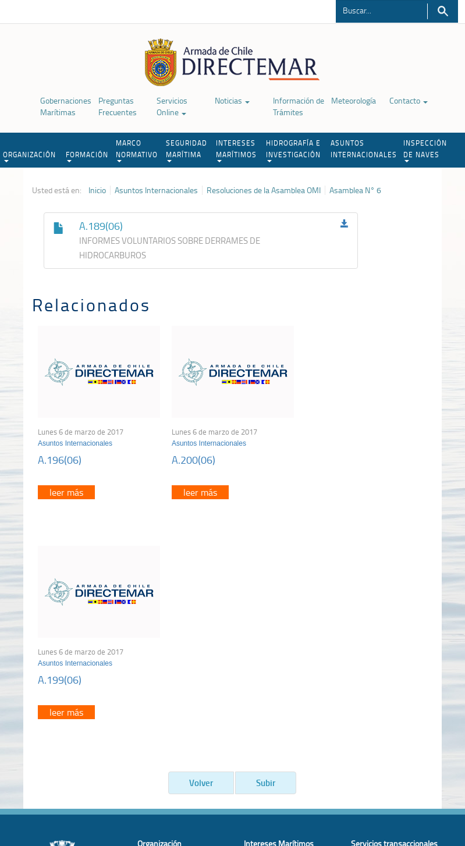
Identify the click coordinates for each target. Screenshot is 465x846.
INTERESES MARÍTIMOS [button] (236, 150)
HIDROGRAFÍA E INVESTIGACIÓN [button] (293, 150)
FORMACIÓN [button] (87, 156)
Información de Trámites (298, 106)
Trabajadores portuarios (391, 658)
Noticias (232, 100)
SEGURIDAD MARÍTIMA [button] (186, 150)
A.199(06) (327, 460)
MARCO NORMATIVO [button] (137, 150)
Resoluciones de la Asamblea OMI (264, 190)
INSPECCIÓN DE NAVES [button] (425, 150)
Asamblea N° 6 (355, 190)
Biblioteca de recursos (138, 786)
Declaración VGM (380, 672)
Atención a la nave (382, 643)
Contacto (408, 100)
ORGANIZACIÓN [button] (29, 156)
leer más (66, 492)
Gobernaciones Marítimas (65, 106)
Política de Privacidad (59, 786)
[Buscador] (381, 10)
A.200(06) (193, 460)
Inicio (97, 190)
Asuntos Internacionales (156, 190)
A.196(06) (59, 460)
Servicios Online (172, 106)
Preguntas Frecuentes (117, 106)
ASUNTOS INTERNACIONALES (364, 148)
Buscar (442, 11)
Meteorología (353, 100)
